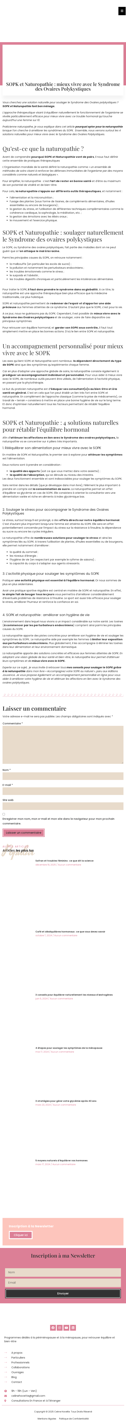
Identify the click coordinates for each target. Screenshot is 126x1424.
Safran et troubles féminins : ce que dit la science (64, 860)
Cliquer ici (21, 1235)
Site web (8, 800)
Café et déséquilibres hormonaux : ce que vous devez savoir (70, 931)
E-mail (8, 785)
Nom (7, 770)
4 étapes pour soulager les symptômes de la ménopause (68, 1048)
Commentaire (13, 723)
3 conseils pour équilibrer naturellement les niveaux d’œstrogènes (74, 994)
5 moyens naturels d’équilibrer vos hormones (61, 1160)
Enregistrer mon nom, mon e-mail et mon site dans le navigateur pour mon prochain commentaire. (58, 821)
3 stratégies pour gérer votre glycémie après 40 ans (65, 1101)
